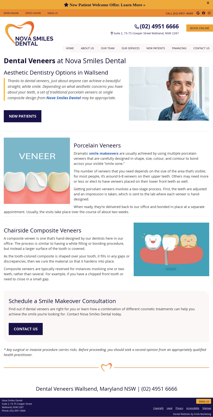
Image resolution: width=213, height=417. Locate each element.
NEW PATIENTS (22, 116)
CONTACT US (26, 328)
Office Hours (33, 13)
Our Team (108, 48)
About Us (87, 48)
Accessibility (192, 408)
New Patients (155, 48)
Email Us (53, 13)
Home (70, 48)
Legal (169, 408)
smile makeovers (104, 153)
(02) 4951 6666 (183, 13)
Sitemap (206, 408)
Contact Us (201, 48)
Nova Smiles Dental (63, 97)
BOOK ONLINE (11, 13)
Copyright (158, 408)
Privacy (179, 408)
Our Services (131, 48)
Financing (179, 48)
